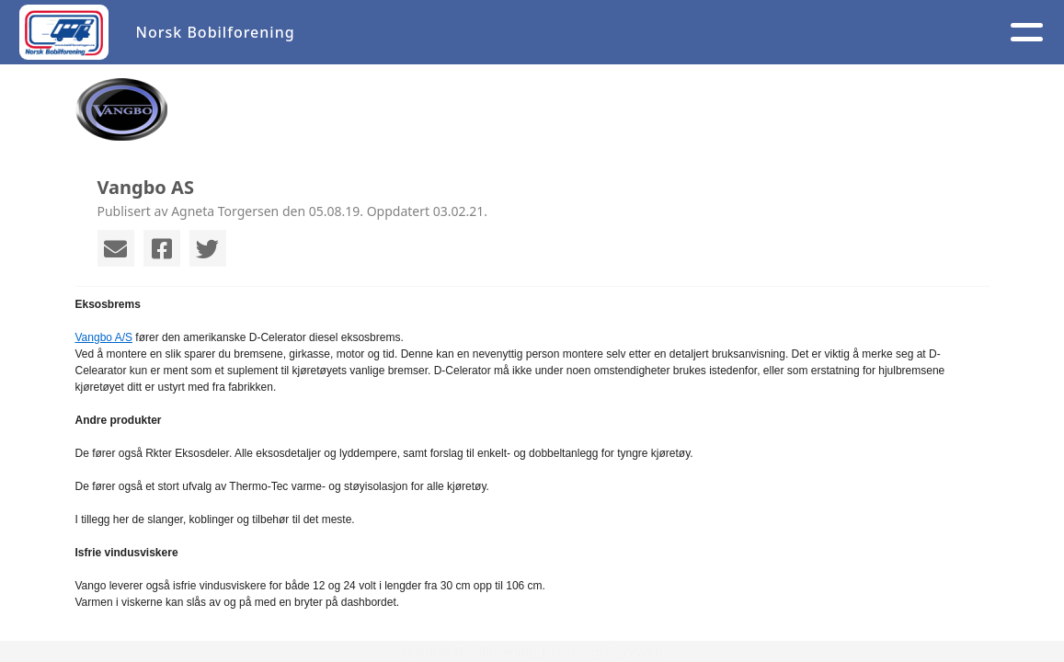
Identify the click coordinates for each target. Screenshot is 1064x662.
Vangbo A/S (104, 337)
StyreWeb (634, 651)
